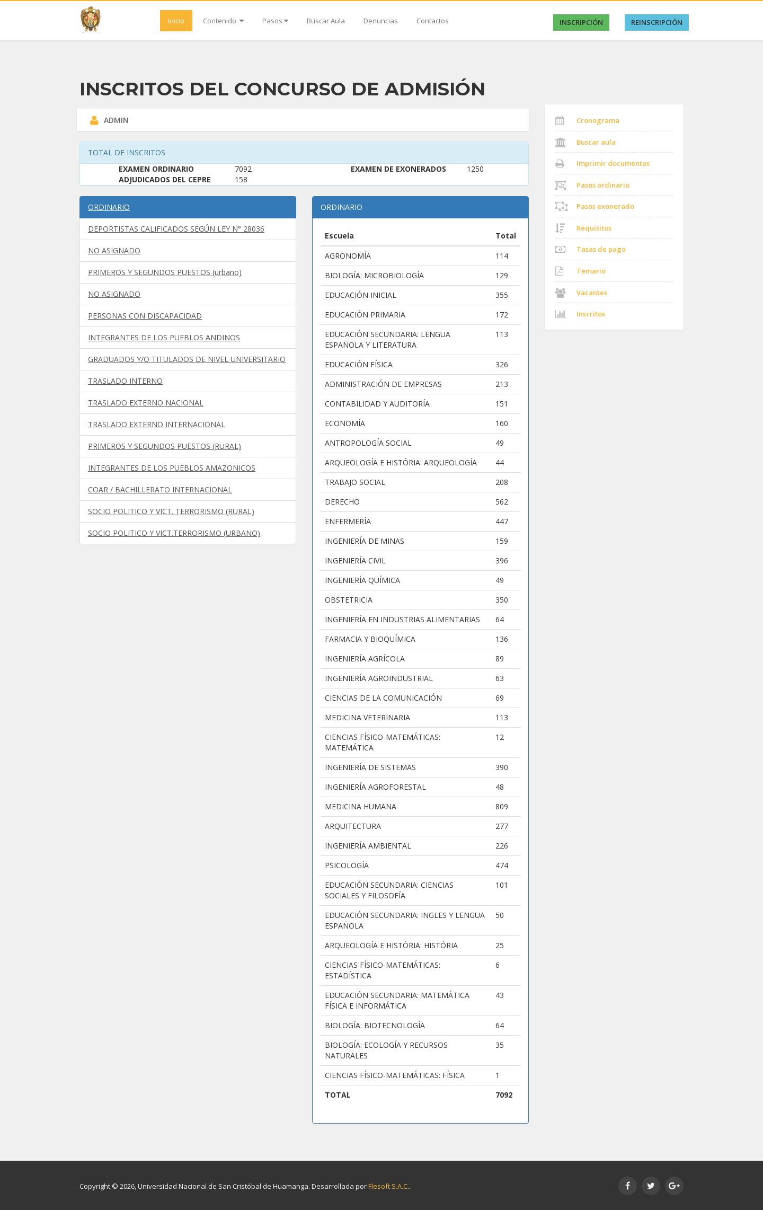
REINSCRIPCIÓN (656, 22)
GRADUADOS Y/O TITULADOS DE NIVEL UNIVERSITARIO (187, 359)
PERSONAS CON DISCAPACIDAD (145, 316)
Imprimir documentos (602, 163)
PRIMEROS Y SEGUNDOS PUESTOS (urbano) (165, 272)
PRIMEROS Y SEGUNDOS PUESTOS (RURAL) (164, 446)
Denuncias (380, 20)
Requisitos (583, 228)
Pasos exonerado (594, 206)
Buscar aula (585, 142)
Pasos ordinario (592, 185)
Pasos (275, 20)
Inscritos (580, 314)
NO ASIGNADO (114, 250)
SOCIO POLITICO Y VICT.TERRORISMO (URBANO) (174, 533)
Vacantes (581, 292)
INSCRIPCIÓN (581, 22)
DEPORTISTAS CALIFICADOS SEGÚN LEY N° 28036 (176, 229)
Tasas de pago (590, 249)
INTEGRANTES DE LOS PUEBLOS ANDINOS (164, 337)
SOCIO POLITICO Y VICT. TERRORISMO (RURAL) (171, 511)
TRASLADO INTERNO (125, 381)
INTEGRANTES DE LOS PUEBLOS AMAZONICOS (171, 468)
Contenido (223, 20)
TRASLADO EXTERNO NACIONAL (145, 403)
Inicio (176, 20)
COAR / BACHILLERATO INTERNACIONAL (160, 489)
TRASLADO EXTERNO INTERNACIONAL (156, 424)
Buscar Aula (326, 20)
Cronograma (587, 120)
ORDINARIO (109, 207)
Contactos (432, 20)
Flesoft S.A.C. (388, 1186)
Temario (580, 271)
